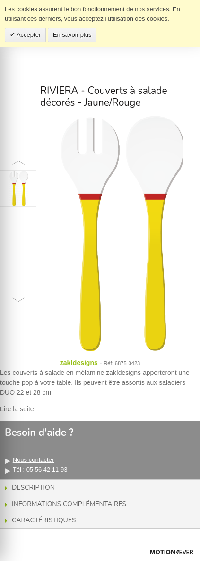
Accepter (28, 34)
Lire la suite (17, 409)
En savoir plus (72, 34)
